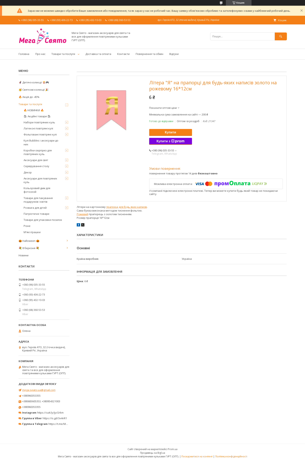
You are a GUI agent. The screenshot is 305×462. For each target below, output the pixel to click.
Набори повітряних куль (39, 122)
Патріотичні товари (36, 214)
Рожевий (82, 214)
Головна (24, 54)
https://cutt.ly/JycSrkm (50, 412)
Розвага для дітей (35, 208)
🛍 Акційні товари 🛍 (37, 116)
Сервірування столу (36, 166)
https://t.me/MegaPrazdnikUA (66, 424)
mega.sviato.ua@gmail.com (39, 390)
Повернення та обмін (149, 54)
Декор (28, 172)
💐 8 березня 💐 (29, 248)
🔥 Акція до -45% (29, 97)
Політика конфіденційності (231, 456)
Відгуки (174, 54)
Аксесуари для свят (36, 160)
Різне (27, 226)
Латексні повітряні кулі (38, 128)
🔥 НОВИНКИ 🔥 (34, 110)
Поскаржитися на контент (197, 456)
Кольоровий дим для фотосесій (37, 190)
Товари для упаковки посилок (43, 220)
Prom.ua (172, 449)
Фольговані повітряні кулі (40, 134)
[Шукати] (281, 36)
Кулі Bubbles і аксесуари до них (41, 142)
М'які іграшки (32, 232)
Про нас (40, 54)
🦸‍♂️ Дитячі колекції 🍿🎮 (34, 82)
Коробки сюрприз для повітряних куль (38, 152)
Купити (170, 132)
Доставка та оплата (98, 54)
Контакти (123, 54)
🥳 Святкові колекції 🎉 (33, 89)
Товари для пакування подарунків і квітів (38, 199)
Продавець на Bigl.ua (152, 453)
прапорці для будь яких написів (126, 207)
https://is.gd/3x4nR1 (55, 418)
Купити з (170, 141)
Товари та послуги (63, 54)
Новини (23, 255)
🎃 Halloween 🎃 (29, 241)
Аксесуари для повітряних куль (40, 180)
